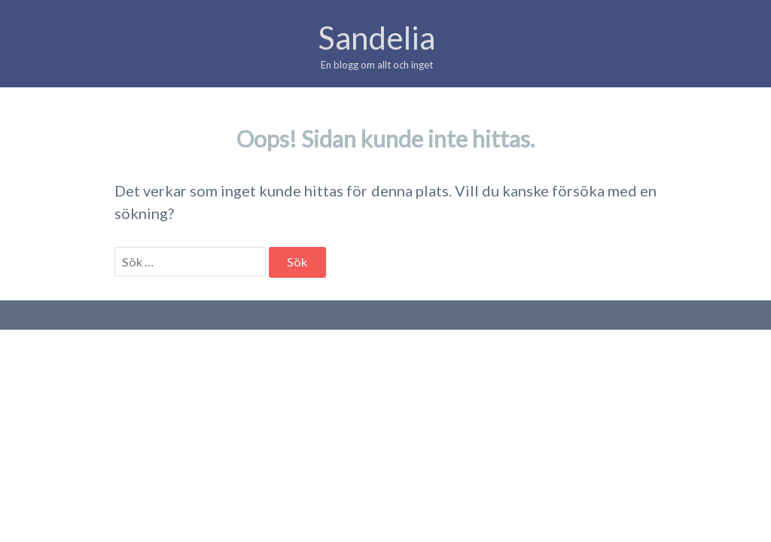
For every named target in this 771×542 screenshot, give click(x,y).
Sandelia (376, 37)
